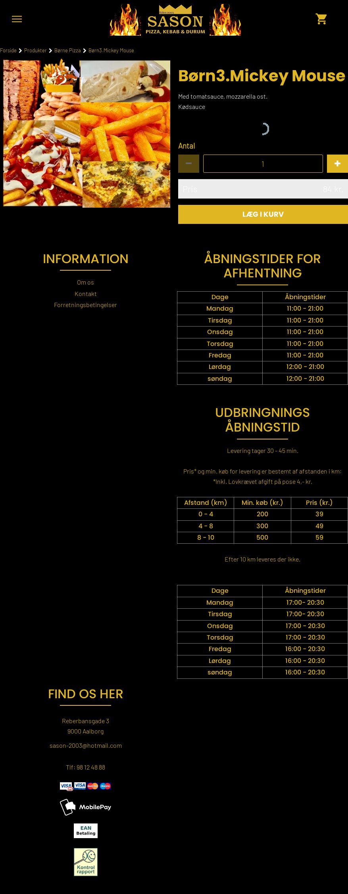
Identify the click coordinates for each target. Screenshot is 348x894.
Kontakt (86, 293)
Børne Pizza (67, 50)
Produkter (35, 50)
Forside (8, 50)
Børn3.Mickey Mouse (111, 50)
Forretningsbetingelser (85, 304)
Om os (85, 282)
